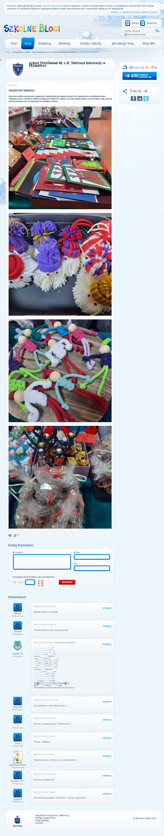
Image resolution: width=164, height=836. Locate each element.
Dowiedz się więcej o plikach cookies (139, 12)
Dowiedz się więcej (52, 6)
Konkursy (44, 43)
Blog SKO (149, 43)
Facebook (133, 98)
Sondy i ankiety (90, 43)
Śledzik (140, 98)
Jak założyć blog (122, 43)
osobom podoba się (145, 76)
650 (135, 76)
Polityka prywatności (45, 818)
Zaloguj (134, 23)
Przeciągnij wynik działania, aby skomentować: (34, 577)
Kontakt (39, 823)
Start (14, 43)
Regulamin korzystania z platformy (52, 815)
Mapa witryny (42, 820)
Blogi (28, 43)
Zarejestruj (151, 23)
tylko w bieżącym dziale (137, 34)
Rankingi (64, 43)
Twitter (146, 98)
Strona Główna (18, 52)
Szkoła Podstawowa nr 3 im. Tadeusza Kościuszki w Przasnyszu (54, 52)
